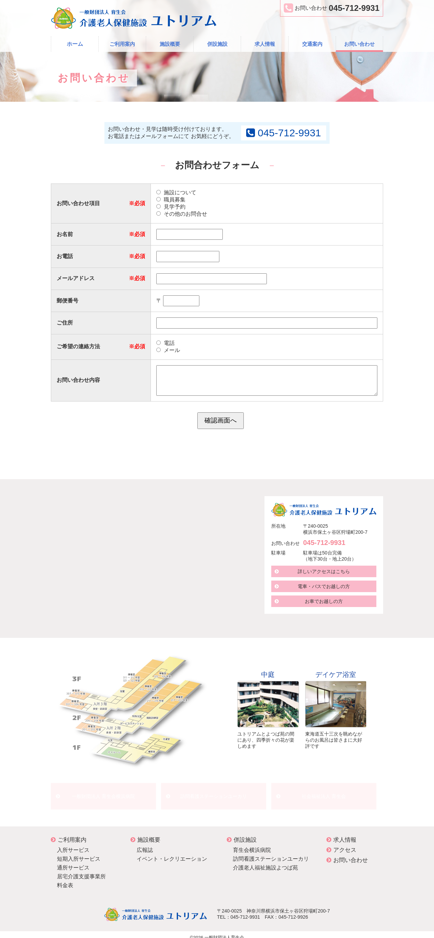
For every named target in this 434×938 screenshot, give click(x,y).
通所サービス (73, 861)
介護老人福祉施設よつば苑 (265, 861)
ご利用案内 (122, 44)
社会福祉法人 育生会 (324, 793)
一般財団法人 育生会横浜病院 (103, 793)
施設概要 (170, 44)
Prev (227, 704)
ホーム (75, 44)
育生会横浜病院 (252, 844)
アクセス (341, 844)
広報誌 (145, 844)
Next (376, 704)
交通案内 (312, 44)
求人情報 (265, 44)
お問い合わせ (359, 44)
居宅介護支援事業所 (81, 870)
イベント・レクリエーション (172, 853)
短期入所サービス (78, 853)
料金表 (65, 879)
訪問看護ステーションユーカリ (213, 793)
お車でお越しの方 (324, 601)
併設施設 (217, 44)
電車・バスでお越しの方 (324, 586)
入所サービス (73, 844)
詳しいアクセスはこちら (324, 571)
